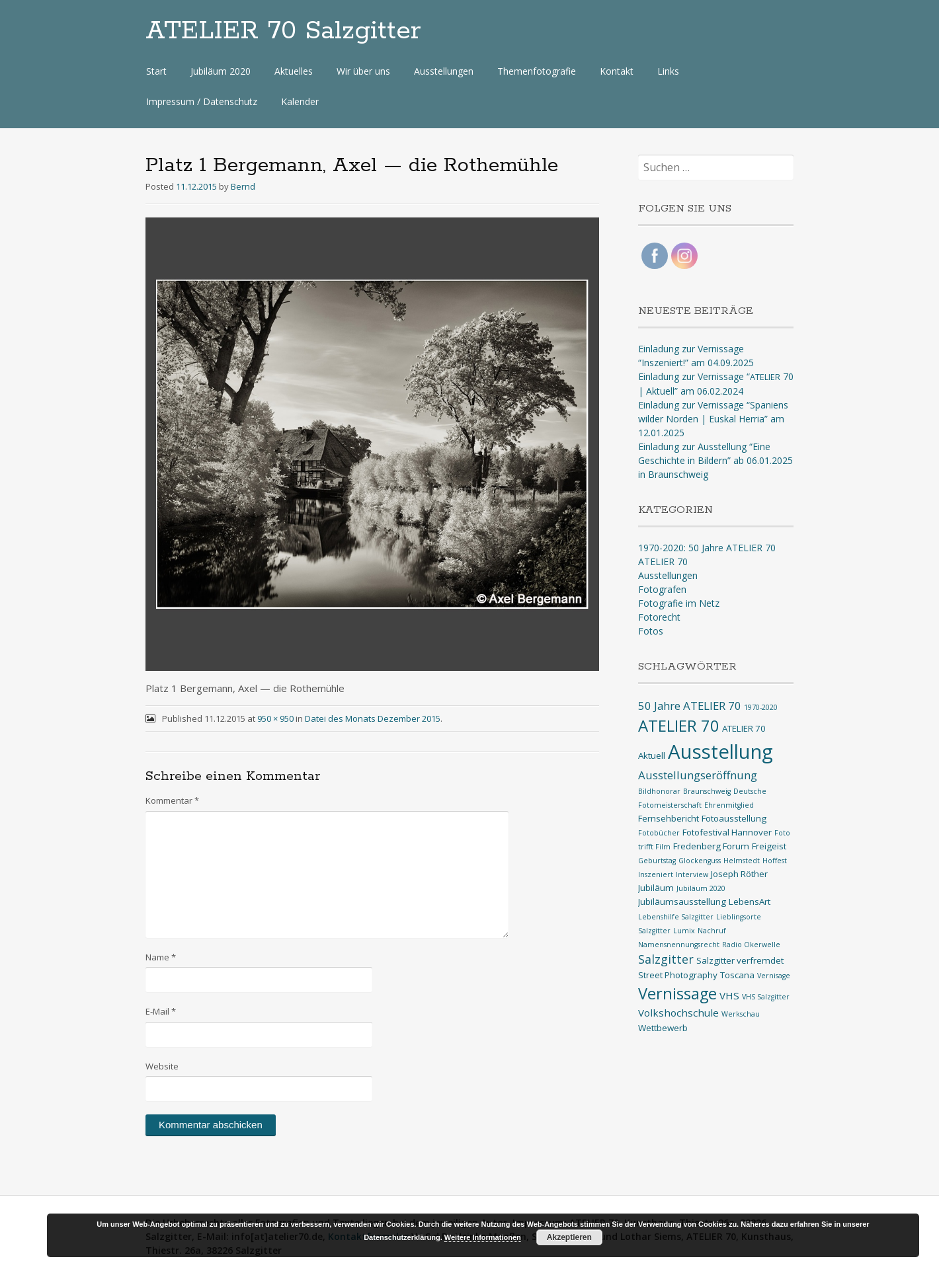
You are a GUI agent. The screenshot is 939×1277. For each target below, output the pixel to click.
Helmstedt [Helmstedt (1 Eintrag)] (741, 860)
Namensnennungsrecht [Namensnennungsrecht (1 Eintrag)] (678, 944)
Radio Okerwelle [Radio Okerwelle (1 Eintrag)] (751, 944)
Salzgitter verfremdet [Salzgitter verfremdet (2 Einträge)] (740, 960)
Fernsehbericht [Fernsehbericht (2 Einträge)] (668, 818)
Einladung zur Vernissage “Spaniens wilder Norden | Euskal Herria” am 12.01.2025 (713, 419)
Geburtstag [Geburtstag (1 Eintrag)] (657, 860)
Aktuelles (293, 71)
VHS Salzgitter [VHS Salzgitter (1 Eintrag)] (766, 996)
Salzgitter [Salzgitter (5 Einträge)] (666, 959)
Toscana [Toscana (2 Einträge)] (737, 975)
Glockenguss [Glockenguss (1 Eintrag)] (699, 860)
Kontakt (616, 71)
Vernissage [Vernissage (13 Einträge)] (677, 993)
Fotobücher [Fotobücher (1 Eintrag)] (659, 832)
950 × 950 (275, 718)
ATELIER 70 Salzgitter (283, 31)
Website (162, 1066)
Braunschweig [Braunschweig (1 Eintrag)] (707, 791)
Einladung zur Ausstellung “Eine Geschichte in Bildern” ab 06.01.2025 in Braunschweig (715, 460)
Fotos (650, 631)
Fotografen (662, 589)
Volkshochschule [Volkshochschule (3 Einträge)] (678, 1012)
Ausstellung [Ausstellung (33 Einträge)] (720, 751)
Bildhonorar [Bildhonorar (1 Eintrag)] (659, 791)
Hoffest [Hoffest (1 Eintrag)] (774, 860)
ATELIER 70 (663, 561)
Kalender (300, 101)
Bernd (243, 186)
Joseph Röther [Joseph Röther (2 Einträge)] (739, 874)
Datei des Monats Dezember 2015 (372, 718)
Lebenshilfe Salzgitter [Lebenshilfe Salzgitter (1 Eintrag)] (676, 916)
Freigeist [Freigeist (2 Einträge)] (769, 846)
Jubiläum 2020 (220, 71)
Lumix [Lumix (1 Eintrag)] (684, 930)
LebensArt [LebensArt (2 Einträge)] (749, 902)
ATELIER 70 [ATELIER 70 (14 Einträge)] (678, 725)
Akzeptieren (569, 1237)
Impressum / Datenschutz (201, 101)
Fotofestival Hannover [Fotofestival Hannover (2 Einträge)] (727, 832)
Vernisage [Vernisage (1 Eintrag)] (773, 975)
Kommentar (172, 800)
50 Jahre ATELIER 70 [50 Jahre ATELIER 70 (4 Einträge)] (689, 705)
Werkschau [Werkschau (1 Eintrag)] (740, 1014)
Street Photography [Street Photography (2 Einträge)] (677, 975)
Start (156, 71)
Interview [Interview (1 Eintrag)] (692, 874)
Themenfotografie (536, 71)
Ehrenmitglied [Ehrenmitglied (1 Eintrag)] (729, 805)
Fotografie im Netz (678, 603)
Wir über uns (363, 71)
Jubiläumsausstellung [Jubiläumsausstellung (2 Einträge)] (682, 902)
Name (160, 957)
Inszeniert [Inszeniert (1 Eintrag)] (655, 874)
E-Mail (160, 1011)
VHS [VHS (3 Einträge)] (729, 995)
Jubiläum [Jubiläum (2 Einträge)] (656, 888)
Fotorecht (659, 617)
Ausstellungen (443, 71)
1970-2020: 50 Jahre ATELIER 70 (707, 547)
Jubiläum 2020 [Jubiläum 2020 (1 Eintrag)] (700, 888)
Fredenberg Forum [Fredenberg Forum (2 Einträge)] (711, 846)
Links (668, 71)
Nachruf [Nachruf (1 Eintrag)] (712, 930)
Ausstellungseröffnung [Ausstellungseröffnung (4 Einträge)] (697, 775)
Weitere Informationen (482, 1237)
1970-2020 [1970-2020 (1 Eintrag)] (761, 707)
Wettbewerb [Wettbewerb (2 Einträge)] (663, 1028)
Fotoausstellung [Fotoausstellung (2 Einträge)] (734, 818)
